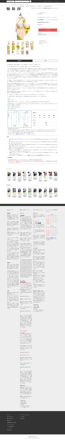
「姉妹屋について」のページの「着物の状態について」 (36, 155)
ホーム (8, 4)
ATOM (10, 430)
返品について (40, 33)
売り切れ (48, 30)
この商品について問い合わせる (42, 42)
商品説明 (19, 60)
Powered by (32, 438)
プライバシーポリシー (11, 424)
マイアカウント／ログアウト (25, 414)
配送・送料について (10, 418)
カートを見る (22, 416)
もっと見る (41, 14)
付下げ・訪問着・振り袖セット (43, 12)
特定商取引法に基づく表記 (47, 6)
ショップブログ (9, 428)
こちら (24, 256)
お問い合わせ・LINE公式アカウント (30, 6)
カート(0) (56, 1)
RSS (8, 430)
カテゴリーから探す (12, 4)
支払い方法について (10, 416)
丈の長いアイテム (42, 13)
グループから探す (20, 4)
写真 (45, 60)
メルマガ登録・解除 (20, 6)
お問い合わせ (39, 6)
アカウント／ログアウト (47, 1)
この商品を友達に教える (41, 40)
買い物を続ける (40, 43)
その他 (25, 4)
